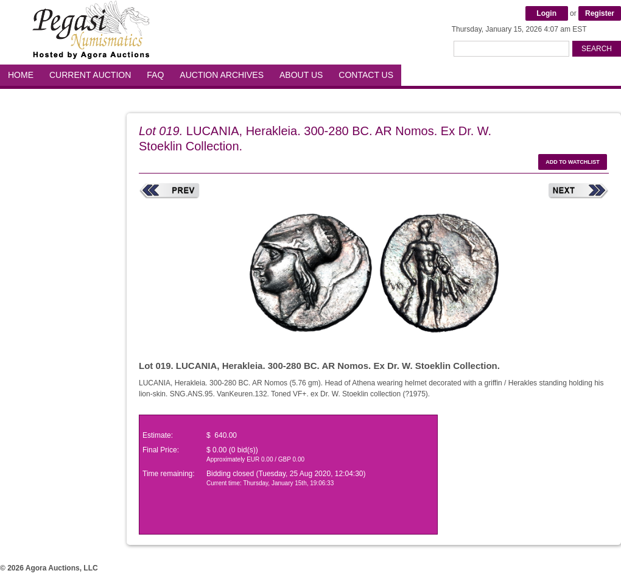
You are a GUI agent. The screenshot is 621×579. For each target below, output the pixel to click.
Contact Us (366, 75)
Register (599, 13)
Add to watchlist (573, 162)
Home (20, 75)
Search (596, 48)
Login (546, 13)
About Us (301, 75)
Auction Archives (222, 75)
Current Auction (90, 75)
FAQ (155, 75)
